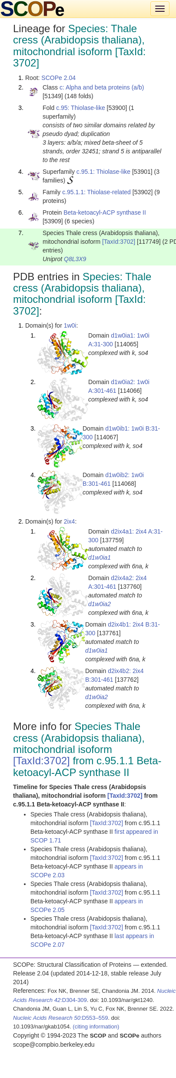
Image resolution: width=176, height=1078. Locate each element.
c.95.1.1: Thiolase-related (96, 192)
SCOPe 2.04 (58, 77)
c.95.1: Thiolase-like (103, 171)
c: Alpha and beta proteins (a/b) (102, 87)
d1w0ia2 (99, 603)
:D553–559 (60, 1018)
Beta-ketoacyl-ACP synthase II (104, 212)
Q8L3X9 (75, 258)
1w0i (70, 325)
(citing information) (96, 1026)
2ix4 (69, 521)
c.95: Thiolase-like (80, 107)
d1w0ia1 (99, 557)
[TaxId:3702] (118, 241)
